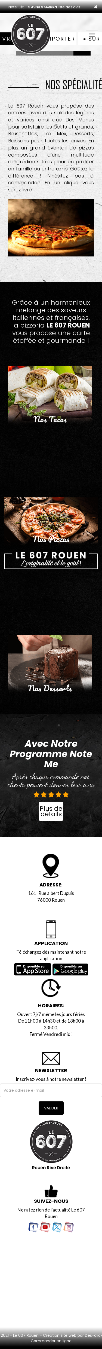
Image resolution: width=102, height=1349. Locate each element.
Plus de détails (51, 811)
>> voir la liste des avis (61, 7)
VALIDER (51, 1108)
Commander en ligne (51, 1341)
